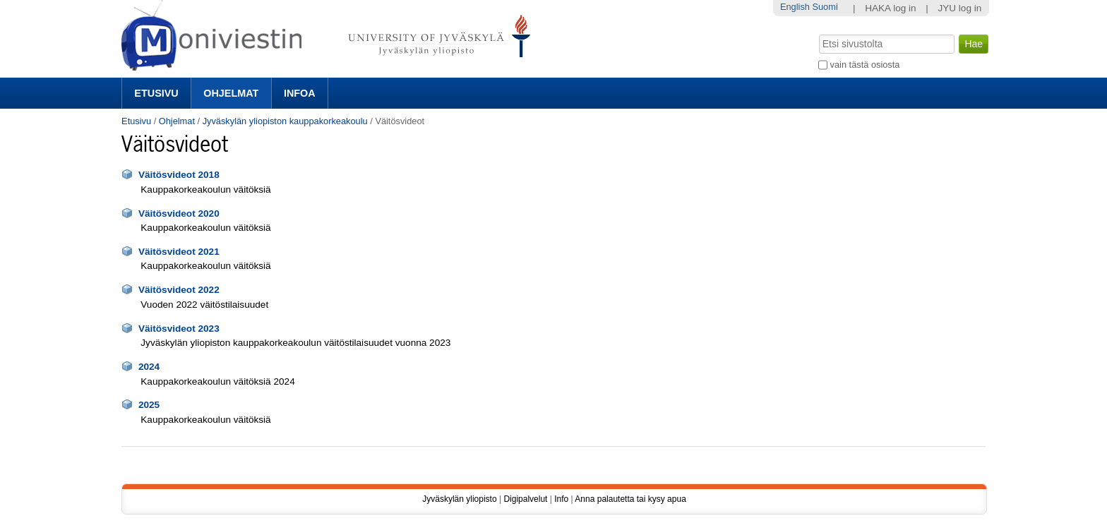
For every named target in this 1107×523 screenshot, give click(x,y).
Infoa (300, 93)
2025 (149, 404)
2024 (149, 366)
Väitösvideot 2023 (179, 328)
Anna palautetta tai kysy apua (630, 499)
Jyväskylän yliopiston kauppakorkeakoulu (285, 121)
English (795, 6)
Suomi (824, 6)
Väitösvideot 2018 (179, 174)
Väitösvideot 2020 (179, 213)
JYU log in (959, 8)
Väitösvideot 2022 (179, 289)
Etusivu (156, 93)
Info (561, 499)
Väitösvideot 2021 (179, 251)
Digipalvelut (525, 499)
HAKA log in (890, 8)
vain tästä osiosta (865, 64)
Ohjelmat (230, 93)
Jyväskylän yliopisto (459, 499)
